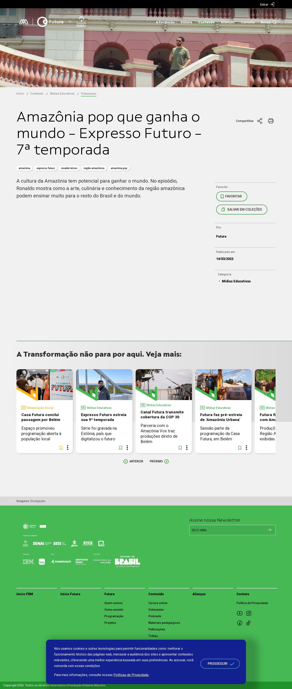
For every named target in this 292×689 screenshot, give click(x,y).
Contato (248, 22)
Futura (186, 22)
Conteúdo (206, 22)
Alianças (228, 22)
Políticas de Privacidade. (131, 675)
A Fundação (165, 22)
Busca (265, 22)
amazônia (24, 168)
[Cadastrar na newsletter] (270, 530)
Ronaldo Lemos (69, 168)
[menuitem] (267, 4)
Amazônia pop (119, 168)
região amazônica (94, 168)
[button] (61, 447)
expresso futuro (46, 168)
